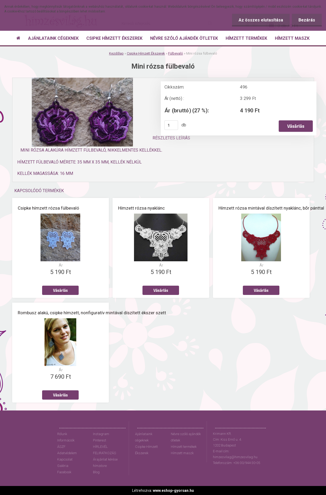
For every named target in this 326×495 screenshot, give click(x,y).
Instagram (101, 434)
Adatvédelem (67, 453)
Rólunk (62, 434)
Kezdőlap (116, 53)
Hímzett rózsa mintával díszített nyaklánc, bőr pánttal (271, 208)
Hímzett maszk (182, 453)
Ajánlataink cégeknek (143, 437)
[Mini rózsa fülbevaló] (82, 79)
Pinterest (99, 440)
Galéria (62, 466)
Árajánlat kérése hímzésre (105, 462)
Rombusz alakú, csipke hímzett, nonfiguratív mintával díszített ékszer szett (92, 312)
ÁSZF (61, 447)
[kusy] (171, 125)
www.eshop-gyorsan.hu (173, 490)
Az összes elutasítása (261, 20)
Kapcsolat (65, 459)
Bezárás (306, 20)
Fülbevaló (175, 53)
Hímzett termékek (184, 447)
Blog (96, 472)
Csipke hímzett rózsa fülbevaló (48, 208)
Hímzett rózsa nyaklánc (141, 208)
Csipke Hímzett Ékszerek (146, 53)
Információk (65, 440)
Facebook (64, 472)
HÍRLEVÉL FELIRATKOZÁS (104, 450)
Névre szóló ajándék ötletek (186, 437)
